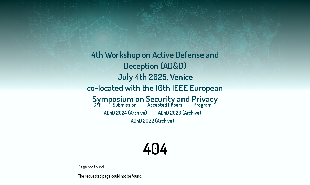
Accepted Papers (165, 104)
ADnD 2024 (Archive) (125, 112)
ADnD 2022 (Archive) (152, 120)
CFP (97, 104)
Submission (124, 104)
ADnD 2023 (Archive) (179, 112)
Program (203, 104)
